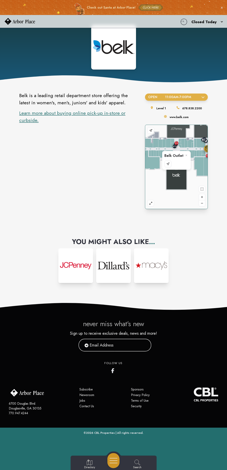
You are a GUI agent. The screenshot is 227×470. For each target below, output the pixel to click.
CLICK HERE (151, 8)
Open (176, 97)
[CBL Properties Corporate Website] (193, 394)
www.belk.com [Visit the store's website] (179, 117)
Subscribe (86, 389)
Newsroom (86, 395)
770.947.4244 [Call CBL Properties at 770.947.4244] (18, 413)
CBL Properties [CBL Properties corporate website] (104, 433)
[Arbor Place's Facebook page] (113, 370)
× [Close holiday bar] (222, 8)
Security (136, 406)
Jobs (82, 400)
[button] (206, 21)
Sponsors (137, 389)
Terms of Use (140, 400)
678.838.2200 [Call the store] (192, 108)
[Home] (86, 21)
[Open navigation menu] (113, 460)
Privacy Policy (140, 395)
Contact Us (86, 406)
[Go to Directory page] (89, 464)
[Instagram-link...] (75, 265)
